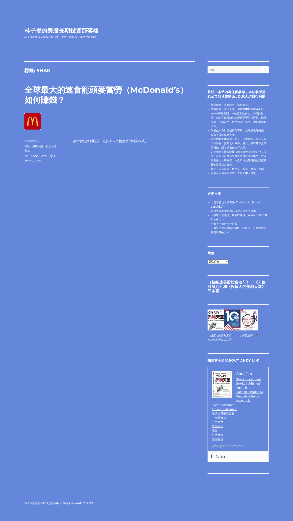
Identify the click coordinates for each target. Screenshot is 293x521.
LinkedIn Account (224, 409)
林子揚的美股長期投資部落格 (61, 30)
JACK (34, 156)
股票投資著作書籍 (223, 413)
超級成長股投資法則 (228, 282)
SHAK (28, 160)
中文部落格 (219, 418)
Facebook (243, 400)
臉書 (215, 430)
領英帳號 (217, 439)
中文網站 (217, 426)
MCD (43, 156)
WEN (38, 160)
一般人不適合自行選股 (224, 224)
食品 (27, 150)
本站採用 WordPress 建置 (78, 503)
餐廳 (27, 146)
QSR (52, 156)
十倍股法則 (246, 335)
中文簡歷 (217, 422)
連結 (232, 173)
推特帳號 (217, 435)
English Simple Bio (249, 392)
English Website (247, 396)
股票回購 (51, 146)
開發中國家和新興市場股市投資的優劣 (233, 211)
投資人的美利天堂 (246, 286)
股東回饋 (37, 146)
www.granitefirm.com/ (228, 446)
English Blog (245, 388)
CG (26, 156)
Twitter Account (223, 405)
